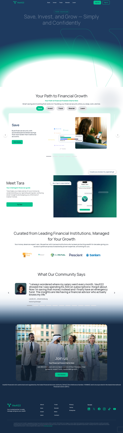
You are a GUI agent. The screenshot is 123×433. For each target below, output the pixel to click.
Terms (71, 407)
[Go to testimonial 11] (93, 305)
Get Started (61, 374)
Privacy (71, 404)
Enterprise (72, 410)
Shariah (67, 2)
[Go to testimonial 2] (35, 305)
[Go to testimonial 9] (80, 305)
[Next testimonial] (114, 293)
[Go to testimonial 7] (68, 305)
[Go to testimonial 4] (48, 305)
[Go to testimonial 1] (29, 305)
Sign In (106, 2)
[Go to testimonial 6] (61, 305)
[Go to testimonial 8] (74, 305)
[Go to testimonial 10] (87, 305)
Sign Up (97, 2)
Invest (54, 2)
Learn (74, 2)
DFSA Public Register (48, 425)
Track (60, 2)
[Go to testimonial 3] (42, 305)
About (42, 404)
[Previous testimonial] (8, 293)
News (55, 411)
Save (48, 2)
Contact (56, 415)
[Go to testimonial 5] (55, 305)
